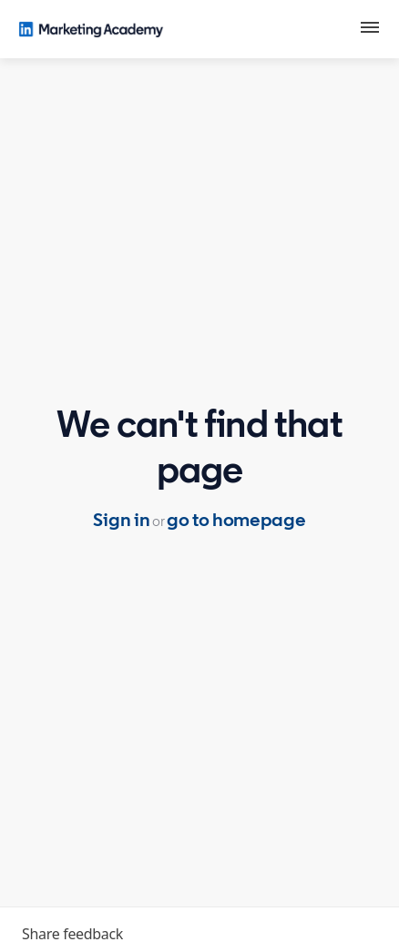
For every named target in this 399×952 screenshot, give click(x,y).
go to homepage (236, 520)
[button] (370, 29)
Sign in (121, 520)
